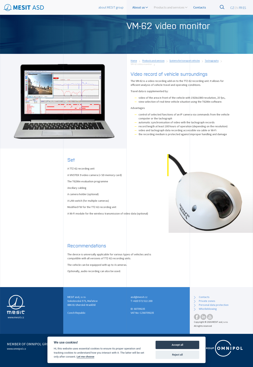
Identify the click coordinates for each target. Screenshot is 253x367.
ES (244, 8)
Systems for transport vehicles (184, 60)
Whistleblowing (208, 309)
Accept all (177, 344)
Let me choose (85, 356)
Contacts (199, 7)
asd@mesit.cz (139, 297)
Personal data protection (213, 305)
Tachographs (212, 60)
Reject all (177, 354)
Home (134, 60)
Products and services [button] (170, 7)
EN (236, 8)
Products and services (153, 60)
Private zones (207, 301)
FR (240, 8)
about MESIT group (111, 7)
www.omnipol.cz (16, 348)
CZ (232, 8)
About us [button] (140, 7)
